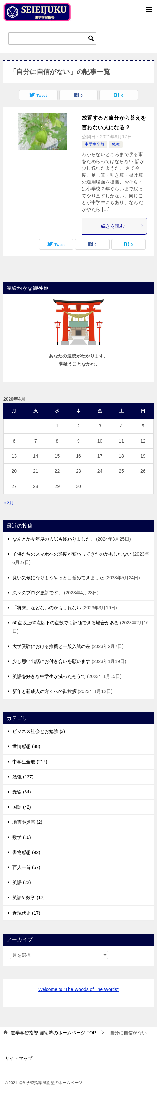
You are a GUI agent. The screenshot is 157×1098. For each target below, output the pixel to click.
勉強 (116, 144)
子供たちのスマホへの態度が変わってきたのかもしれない (71, 554)
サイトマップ (18, 1058)
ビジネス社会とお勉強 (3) (38, 731)
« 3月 (8, 502)
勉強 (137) (23, 776)
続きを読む (122, 226)
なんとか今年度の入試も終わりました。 (53, 539)
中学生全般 (94, 144)
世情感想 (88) (26, 746)
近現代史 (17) (26, 912)
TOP (53, 1032)
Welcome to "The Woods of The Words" (78, 989)
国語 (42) (21, 807)
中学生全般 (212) (29, 761)
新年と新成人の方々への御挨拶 (44, 691)
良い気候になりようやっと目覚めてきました (58, 577)
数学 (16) (21, 837)
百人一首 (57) (26, 867)
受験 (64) (21, 791)
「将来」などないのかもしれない (46, 607)
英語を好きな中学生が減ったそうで (49, 676)
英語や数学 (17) (28, 897)
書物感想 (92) (26, 852)
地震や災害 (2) (27, 822)
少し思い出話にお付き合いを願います (51, 661)
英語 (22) (21, 882)
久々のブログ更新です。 (37, 592)
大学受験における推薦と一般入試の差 (51, 646)
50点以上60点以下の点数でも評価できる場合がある (65, 622)
